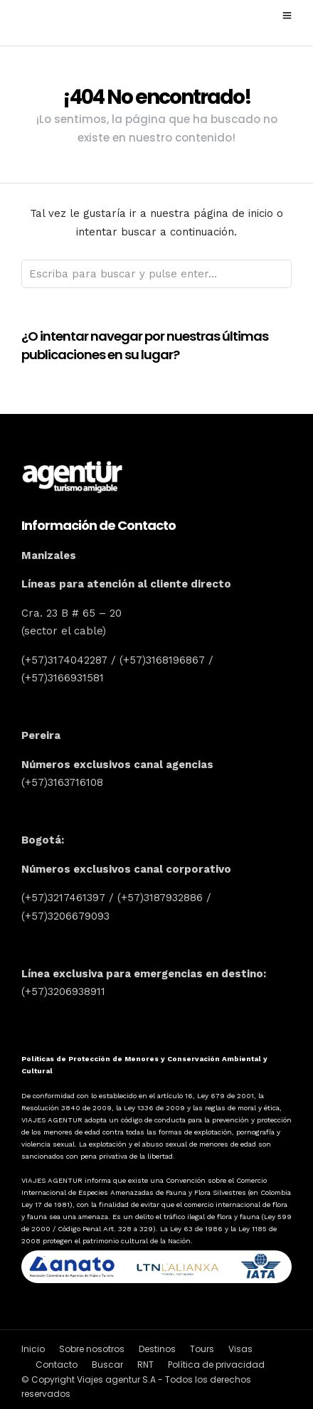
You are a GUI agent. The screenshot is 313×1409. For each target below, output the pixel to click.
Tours (202, 1349)
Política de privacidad (216, 1365)
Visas (240, 1349)
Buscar (107, 1365)
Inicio (33, 1349)
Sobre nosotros (91, 1349)
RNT (145, 1365)
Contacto (57, 1365)
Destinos (157, 1349)
